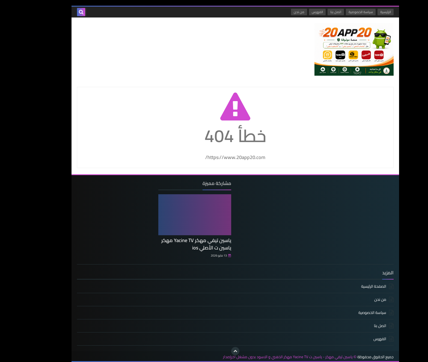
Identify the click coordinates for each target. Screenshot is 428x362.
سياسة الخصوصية (339, 12)
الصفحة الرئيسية (352, 287)
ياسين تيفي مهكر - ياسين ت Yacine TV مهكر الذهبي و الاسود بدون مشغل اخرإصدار (266, 357)
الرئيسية (364, 12)
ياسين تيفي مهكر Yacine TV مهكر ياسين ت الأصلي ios (175, 244)
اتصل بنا (314, 12)
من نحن (277, 12)
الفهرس (296, 12)
